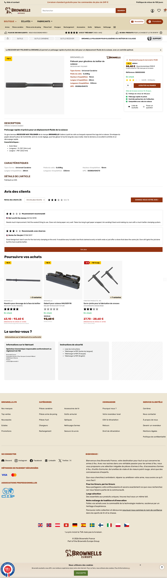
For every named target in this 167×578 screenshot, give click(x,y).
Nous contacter (148, 416)
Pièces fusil (54, 27)
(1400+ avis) (90, 33)
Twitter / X (67, 462)
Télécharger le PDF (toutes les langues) (79, 353)
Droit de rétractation (110, 433)
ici (129, 567)
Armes (7, 27)
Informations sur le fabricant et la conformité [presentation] (23, 339)
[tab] (23, 339)
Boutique (10, 21)
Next (165, 280)
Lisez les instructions (72, 351)
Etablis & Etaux (48, 321)
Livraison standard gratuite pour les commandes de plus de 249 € (77, 2)
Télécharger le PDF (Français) (75, 356)
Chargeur (65, 27)
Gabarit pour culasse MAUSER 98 (59, 303)
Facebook (37, 462)
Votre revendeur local (111, 416)
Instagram (21, 462)
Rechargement (78, 27)
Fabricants (47, 21)
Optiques (111, 27)
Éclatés (28, 21)
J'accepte (81, 572)
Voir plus (83, 250)
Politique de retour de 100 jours (148, 2)
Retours (104, 427)
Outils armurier (70, 416)
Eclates (4, 427)
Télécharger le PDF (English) (75, 358)
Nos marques (7, 410)
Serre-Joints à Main (89, 325)
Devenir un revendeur (151, 427)
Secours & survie (71, 433)
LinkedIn (52, 462)
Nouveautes (6, 422)
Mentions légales (149, 433)
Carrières (145, 410)
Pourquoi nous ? (108, 410)
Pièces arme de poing (37, 27)
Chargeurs (42, 427)
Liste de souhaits (159, 11)
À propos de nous (149, 422)
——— (130, 26)
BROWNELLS (77, 57)
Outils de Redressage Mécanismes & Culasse (16, 325)
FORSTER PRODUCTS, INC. (92, 301)
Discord (6, 462)
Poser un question (148, 107)
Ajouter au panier (147, 86)
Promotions (156, 21)
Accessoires (92, 27)
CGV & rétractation (109, 422)
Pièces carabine (19, 27)
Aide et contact (12, 2)
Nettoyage (122, 27)
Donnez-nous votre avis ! (146, 200)
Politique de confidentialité (153, 439)
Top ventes (6, 416)
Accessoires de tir (72, 410)
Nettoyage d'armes (72, 427)
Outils (102, 27)
